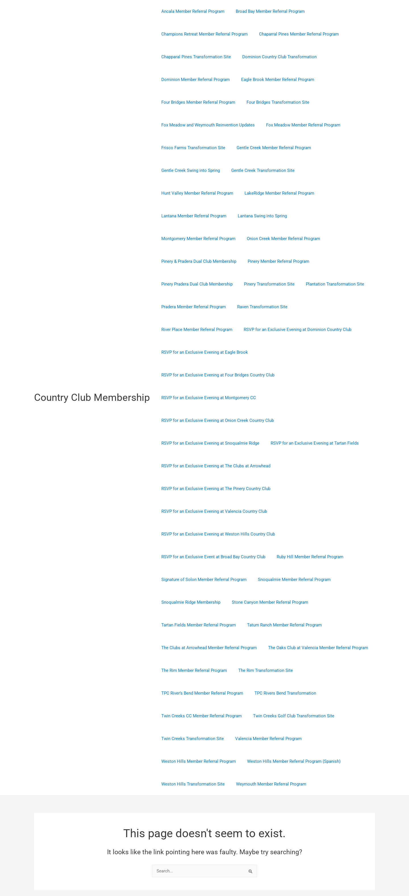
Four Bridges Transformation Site (273, 102)
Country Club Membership (92, 375)
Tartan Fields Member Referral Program (197, 579)
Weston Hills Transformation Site (191, 738)
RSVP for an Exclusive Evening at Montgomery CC (207, 352)
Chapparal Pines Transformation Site (194, 56)
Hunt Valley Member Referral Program (335, 170)
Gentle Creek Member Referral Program (269, 147)
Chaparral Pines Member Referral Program (295, 34)
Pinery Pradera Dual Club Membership (195, 261)
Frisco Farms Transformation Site (192, 147)
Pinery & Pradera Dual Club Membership (197, 238)
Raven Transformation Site (258, 284)
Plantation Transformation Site (328, 261)
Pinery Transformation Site (265, 261)
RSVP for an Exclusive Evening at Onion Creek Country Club (216, 375)
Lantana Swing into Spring (336, 193)
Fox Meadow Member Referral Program (299, 125)
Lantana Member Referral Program (270, 193)
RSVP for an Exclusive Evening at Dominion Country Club (214, 306)
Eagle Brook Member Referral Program (273, 79)
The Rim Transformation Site (261, 625)
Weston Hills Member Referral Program (197, 715)
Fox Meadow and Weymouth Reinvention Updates (206, 125)
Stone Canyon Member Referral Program (266, 556)
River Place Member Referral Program (327, 284)
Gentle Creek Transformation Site (258, 170)
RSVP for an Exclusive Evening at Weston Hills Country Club (217, 488)
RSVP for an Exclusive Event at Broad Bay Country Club (212, 511)
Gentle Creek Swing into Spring (189, 170)
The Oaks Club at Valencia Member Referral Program (314, 602)
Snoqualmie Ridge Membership (189, 556)
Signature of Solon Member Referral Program (202, 534)
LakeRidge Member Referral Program (194, 193)
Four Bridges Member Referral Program (197, 102)
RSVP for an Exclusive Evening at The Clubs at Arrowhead (214, 420)
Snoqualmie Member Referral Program (290, 534)
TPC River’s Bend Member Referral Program (201, 647)
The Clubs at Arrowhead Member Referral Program (207, 602)
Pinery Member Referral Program (274, 238)
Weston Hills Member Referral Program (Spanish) (289, 715)
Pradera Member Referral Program (192, 284)
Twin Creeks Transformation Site (191, 693)
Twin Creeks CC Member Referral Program (200, 670)
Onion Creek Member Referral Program (279, 215)
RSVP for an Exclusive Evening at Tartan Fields (310, 397)
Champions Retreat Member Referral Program (203, 34)
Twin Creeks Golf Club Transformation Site (289, 670)
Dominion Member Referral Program (194, 79)
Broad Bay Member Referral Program (266, 11)
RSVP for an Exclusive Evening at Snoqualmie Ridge (209, 397)
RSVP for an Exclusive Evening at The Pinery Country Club (214, 443)
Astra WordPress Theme (259, 871)
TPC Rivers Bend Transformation (281, 647)
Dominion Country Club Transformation (275, 56)
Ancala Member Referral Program (191, 11)
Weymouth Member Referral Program (267, 738)
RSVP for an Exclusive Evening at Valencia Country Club (213, 465)
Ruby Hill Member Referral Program (305, 511)
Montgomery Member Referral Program (197, 215)
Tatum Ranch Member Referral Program (280, 579)
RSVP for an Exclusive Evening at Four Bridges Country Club (216, 329)
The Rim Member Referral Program (193, 625)
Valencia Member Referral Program (264, 693)
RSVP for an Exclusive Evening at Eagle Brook (319, 306)
